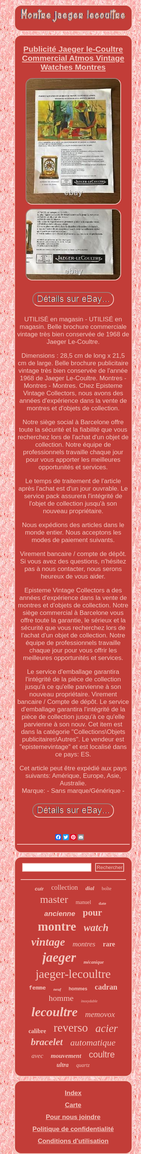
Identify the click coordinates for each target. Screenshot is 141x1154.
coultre (102, 1054)
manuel (83, 902)
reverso (70, 1027)
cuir (39, 889)
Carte (73, 1105)
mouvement (66, 1055)
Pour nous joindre (73, 1117)
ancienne (59, 913)
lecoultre (54, 1012)
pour (92, 912)
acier (107, 1028)
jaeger (59, 957)
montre (57, 926)
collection (64, 887)
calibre (37, 1031)
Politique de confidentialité (73, 1129)
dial (89, 888)
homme (61, 998)
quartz (83, 1065)
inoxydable (89, 1001)
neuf (57, 989)
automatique (92, 1042)
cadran (106, 987)
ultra (63, 1065)
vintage (48, 942)
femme (37, 988)
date (102, 903)
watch (96, 927)
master (54, 899)
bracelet (47, 1041)
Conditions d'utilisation (73, 1141)
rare (109, 944)
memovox (100, 1014)
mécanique (93, 962)
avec (37, 1055)
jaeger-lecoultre (73, 974)
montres (84, 944)
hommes (78, 988)
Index (73, 1093)
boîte (107, 888)
